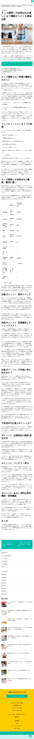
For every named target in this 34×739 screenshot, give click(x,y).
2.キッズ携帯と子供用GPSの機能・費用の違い (11, 70)
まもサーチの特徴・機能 (17, 703)
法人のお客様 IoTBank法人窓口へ (17, 714)
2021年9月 (3, 580)
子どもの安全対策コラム (6, 555)
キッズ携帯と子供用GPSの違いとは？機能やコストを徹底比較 (23, 544)
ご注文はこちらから (17, 696)
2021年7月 (3, 585)
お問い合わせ (17, 728)
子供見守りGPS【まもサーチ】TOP (17, 692)
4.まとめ (3, 73)
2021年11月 (4, 574)
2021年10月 (4, 577)
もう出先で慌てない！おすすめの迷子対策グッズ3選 (8, 544)
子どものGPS (4, 558)
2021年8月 (3, 583)
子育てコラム (4, 566)
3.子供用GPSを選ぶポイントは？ (8, 71)
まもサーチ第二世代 (17, 710)
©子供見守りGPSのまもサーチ (17, 733)
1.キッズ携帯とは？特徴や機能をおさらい (10, 68)
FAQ (17, 723)
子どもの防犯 (4, 564)
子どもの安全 (4, 561)
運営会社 (17, 717)
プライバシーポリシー (17, 726)
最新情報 (17, 721)
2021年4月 (3, 594)
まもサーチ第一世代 (17, 708)
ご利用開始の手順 (17, 705)
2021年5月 (3, 591)
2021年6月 (3, 588)
